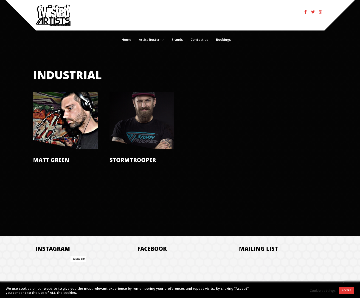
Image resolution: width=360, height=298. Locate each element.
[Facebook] (305, 12)
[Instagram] (320, 12)
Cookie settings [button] (323, 290)
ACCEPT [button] (347, 290)
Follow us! (78, 259)
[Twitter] (313, 12)
